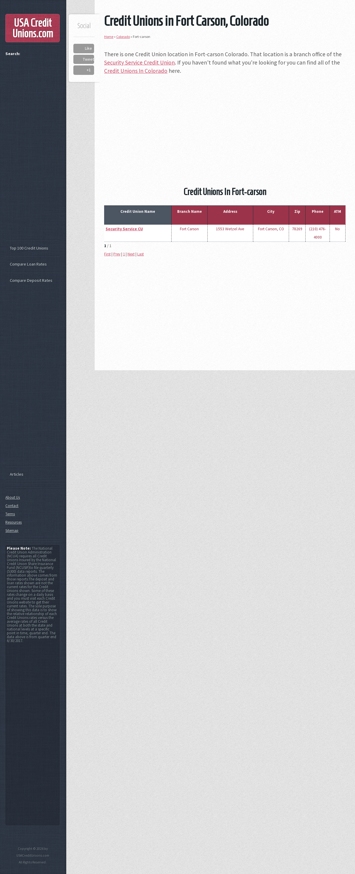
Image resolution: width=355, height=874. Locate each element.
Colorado (123, 36)
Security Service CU (124, 228)
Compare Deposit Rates (31, 280)
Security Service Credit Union (139, 62)
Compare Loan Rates (28, 264)
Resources (13, 522)
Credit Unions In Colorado (135, 70)
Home (108, 36)
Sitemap (11, 530)
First (107, 254)
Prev (116, 254)
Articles (16, 474)
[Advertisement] (225, 122)
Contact (11, 505)
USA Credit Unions (32, 28)
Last (140, 254)
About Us (12, 497)
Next (131, 254)
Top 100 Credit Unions (29, 248)
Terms (10, 513)
